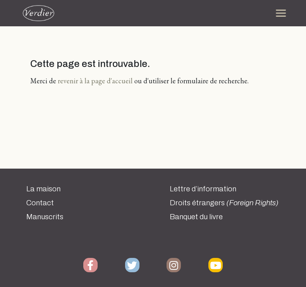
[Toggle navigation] (281, 13)
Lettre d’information (203, 189)
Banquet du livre (196, 217)
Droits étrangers (224, 203)
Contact (40, 203)
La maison (43, 189)
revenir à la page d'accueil (95, 80)
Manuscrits (44, 217)
